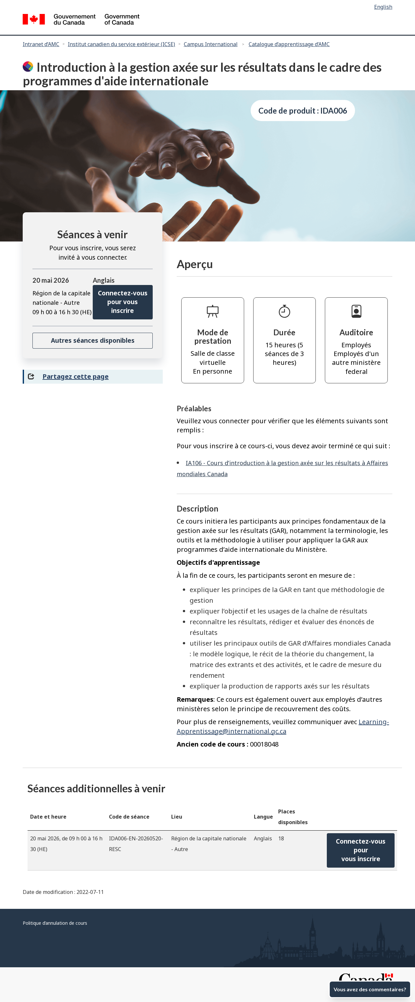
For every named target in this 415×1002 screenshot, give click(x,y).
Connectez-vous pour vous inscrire (123, 302)
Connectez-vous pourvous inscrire (360, 850)
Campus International (211, 44)
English (383, 6)
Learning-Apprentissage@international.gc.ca (283, 726)
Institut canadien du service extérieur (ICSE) (121, 44)
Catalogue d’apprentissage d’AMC (289, 44)
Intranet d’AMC (41, 44)
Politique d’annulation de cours (55, 923)
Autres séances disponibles (93, 340)
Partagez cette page (75, 376)
